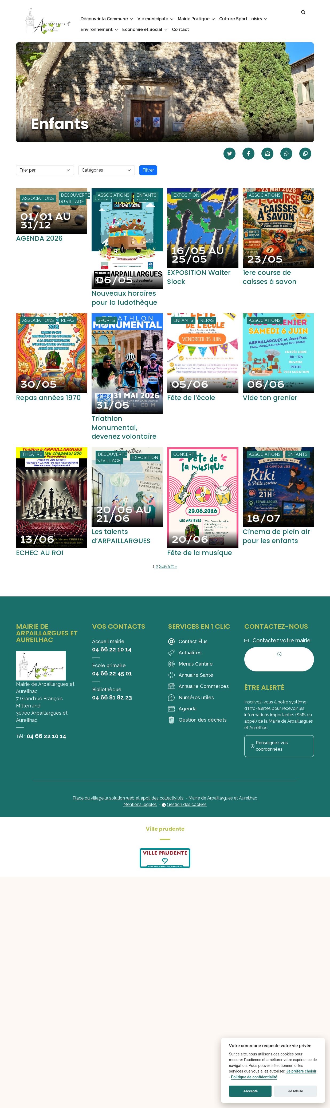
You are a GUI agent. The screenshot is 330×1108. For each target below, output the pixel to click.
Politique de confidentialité (254, 1077)
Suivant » (168, 575)
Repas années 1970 (51, 406)
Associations (38, 198)
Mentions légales (140, 813)
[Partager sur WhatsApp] (286, 154)
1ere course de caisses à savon (273, 277)
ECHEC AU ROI (41, 561)
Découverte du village (74, 198)
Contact (180, 29)
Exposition (186, 195)
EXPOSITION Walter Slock (202, 277)
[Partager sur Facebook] (248, 154)
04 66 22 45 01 (112, 682)
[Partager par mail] (267, 154)
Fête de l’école (193, 406)
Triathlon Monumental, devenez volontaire (127, 436)
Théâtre (32, 463)
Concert (183, 463)
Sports (106, 329)
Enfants (146, 195)
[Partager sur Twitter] (229, 154)
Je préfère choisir (301, 1071)
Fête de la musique (202, 561)
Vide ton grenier (273, 406)
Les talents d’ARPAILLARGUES (124, 545)
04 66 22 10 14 (46, 745)
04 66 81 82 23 (112, 706)
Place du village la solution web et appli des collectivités (128, 807)
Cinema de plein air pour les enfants (274, 549)
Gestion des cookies (187, 813)
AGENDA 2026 (41, 238)
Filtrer (148, 170)
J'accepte (250, 1091)
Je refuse (295, 1091)
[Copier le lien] (305, 154)
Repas (67, 329)
